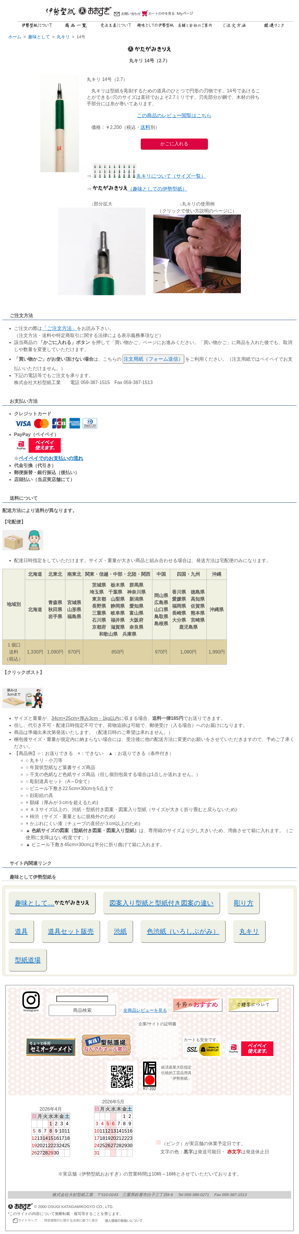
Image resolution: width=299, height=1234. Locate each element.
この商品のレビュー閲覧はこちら (174, 115)
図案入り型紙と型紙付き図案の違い (161, 903)
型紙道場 (28, 960)
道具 (21, 931)
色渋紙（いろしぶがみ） (183, 931)
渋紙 (120, 931)
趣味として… (52, 903)
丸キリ (249, 931)
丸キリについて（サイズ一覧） (149, 176)
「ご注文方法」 (59, 328)
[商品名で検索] (82, 999)
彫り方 (243, 903)
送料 (145, 127)
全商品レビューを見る (145, 1010)
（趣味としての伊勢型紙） (140, 189)
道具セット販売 (71, 931)
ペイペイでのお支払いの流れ (51, 458)
